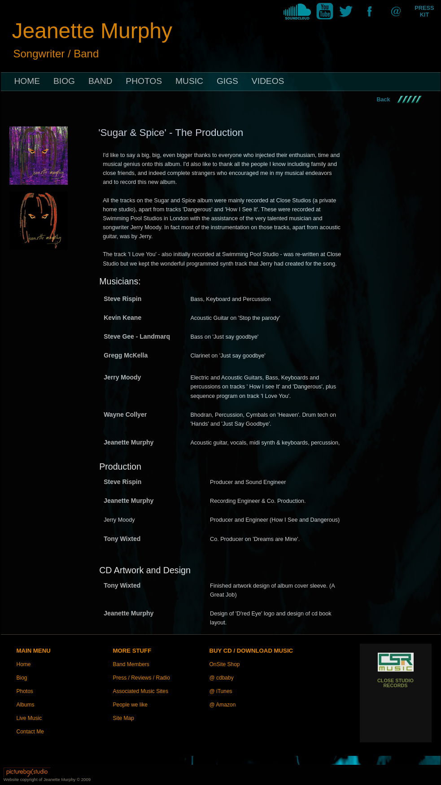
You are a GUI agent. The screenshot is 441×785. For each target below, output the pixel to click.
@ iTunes (221, 691)
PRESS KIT (424, 11)
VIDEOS (268, 81)
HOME (27, 81)
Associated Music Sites (140, 691)
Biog (22, 678)
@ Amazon (223, 705)
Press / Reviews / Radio (141, 678)
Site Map (123, 718)
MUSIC (189, 81)
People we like (130, 705)
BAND (100, 81)
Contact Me (30, 731)
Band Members (131, 664)
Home (24, 664)
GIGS (227, 81)
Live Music (29, 718)
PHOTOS (144, 81)
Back (383, 99)
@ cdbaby (222, 678)
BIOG (64, 81)
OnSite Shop (225, 664)
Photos (25, 691)
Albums (26, 705)
